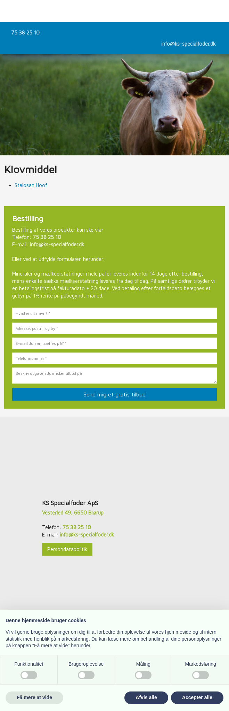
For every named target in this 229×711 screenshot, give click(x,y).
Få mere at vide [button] (34, 697)
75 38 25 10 (25, 33)
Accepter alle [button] (197, 697)
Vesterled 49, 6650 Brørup (73, 513)
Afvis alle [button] (146, 697)
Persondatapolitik (67, 549)
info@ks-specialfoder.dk (188, 44)
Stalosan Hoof (31, 185)
